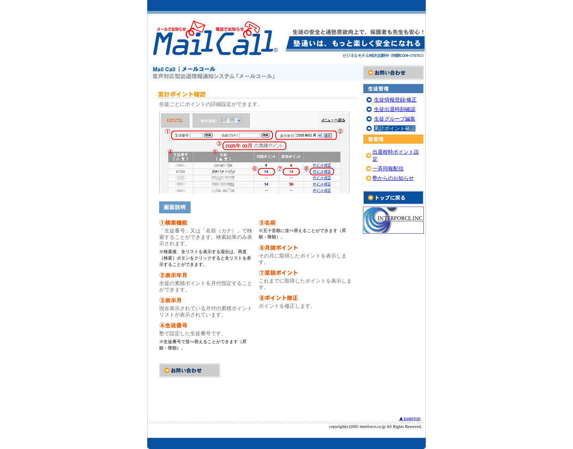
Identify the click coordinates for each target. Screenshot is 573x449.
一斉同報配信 (387, 169)
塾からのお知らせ (393, 178)
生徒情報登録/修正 (395, 100)
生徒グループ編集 (394, 119)
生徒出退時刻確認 (394, 109)
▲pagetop (410, 418)
